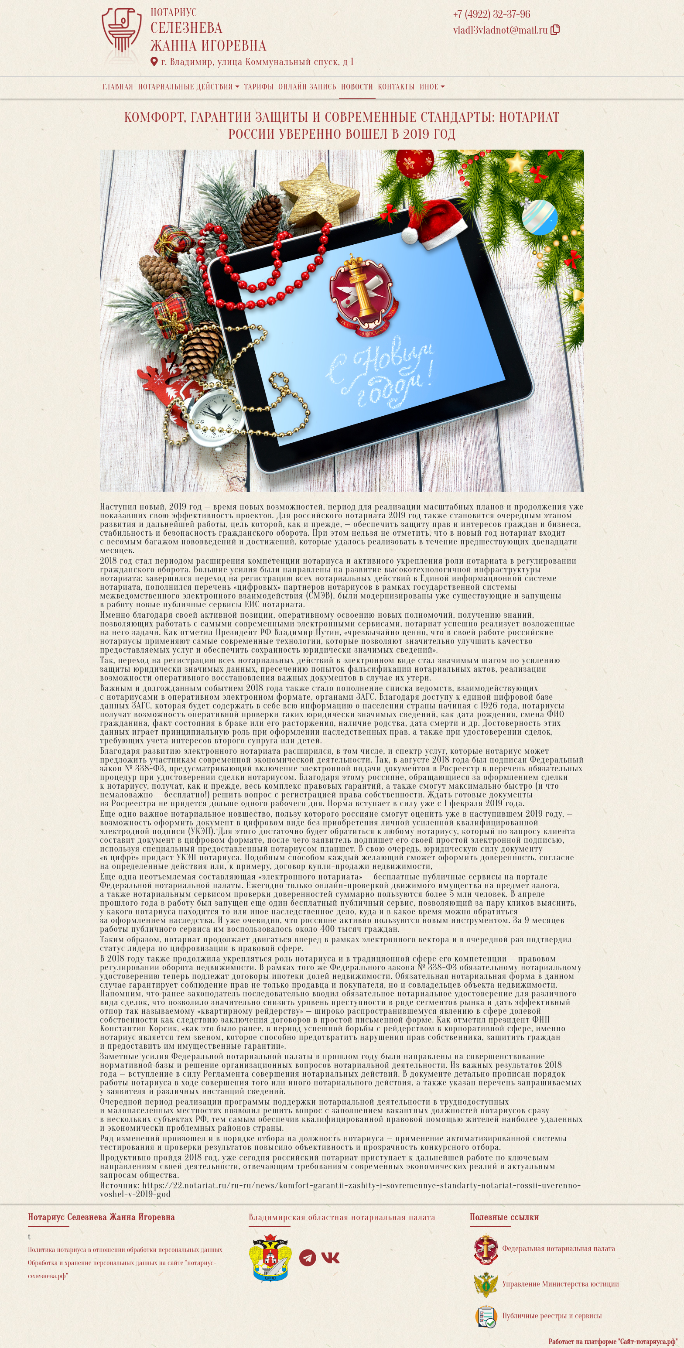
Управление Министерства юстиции (546, 1284)
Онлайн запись (307, 87)
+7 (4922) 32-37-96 (491, 15)
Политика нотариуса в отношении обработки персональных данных (125, 1250)
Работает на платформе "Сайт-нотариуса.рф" (613, 1342)
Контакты (396, 87)
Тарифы (259, 87)
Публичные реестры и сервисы (538, 1316)
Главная (117, 87)
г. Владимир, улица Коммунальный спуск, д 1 (252, 62)
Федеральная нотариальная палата (545, 1249)
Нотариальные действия (185, 87)
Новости (357, 87)
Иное (429, 87)
